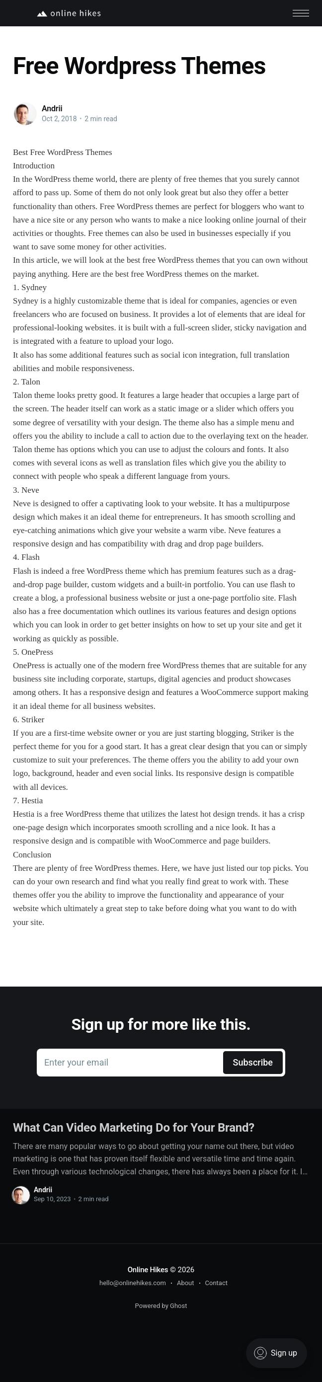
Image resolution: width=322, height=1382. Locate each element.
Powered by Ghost (161, 1305)
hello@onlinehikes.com (132, 1283)
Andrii (52, 108)
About (185, 1283)
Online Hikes (148, 1269)
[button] (301, 13)
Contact (216, 1283)
